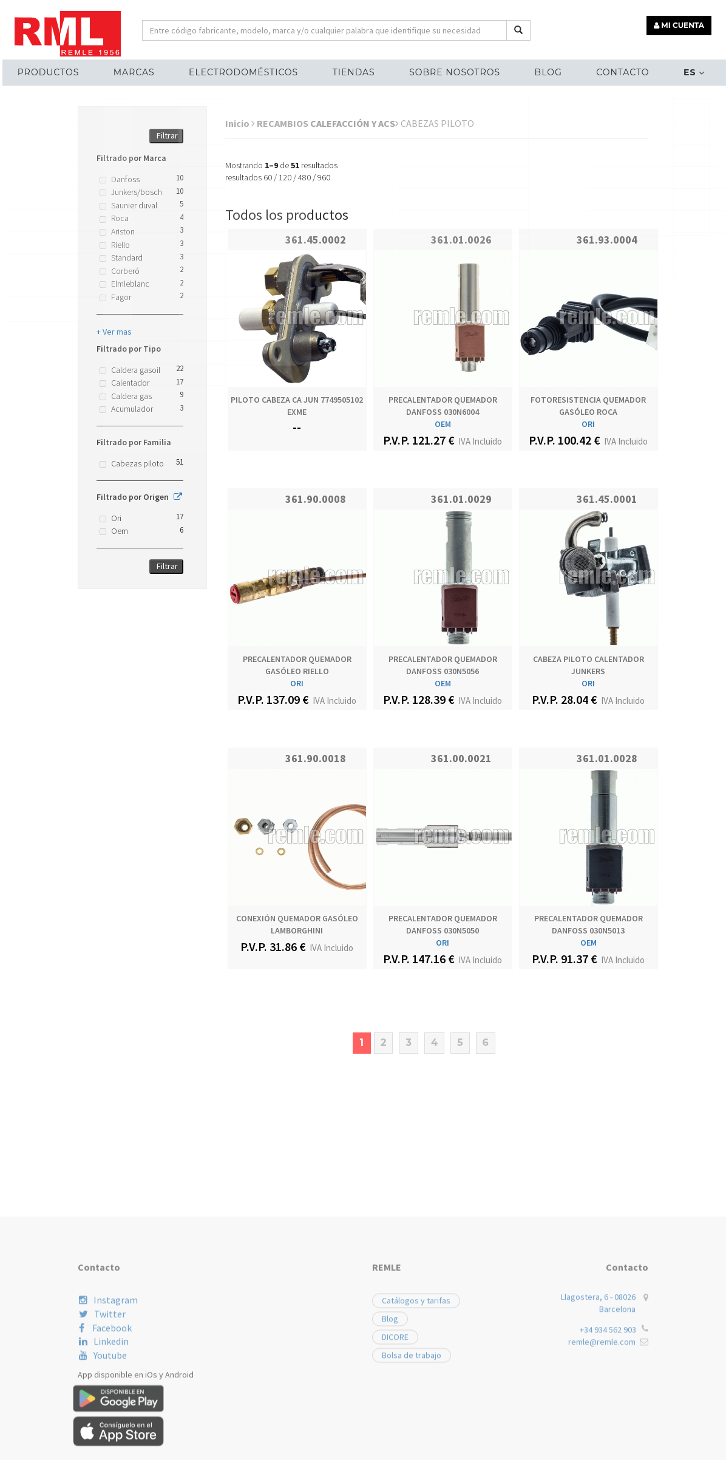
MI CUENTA (681, 22)
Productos (58, 70)
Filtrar (167, 135)
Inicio (240, 123)
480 (304, 177)
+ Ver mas (114, 331)
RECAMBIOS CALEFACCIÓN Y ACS (328, 123)
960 (323, 177)
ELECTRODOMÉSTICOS (247, 70)
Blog (543, 70)
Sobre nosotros (453, 70)
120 (285, 177)
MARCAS (141, 70)
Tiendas (355, 70)
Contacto (615, 70)
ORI (588, 423)
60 (267, 177)
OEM (443, 423)
